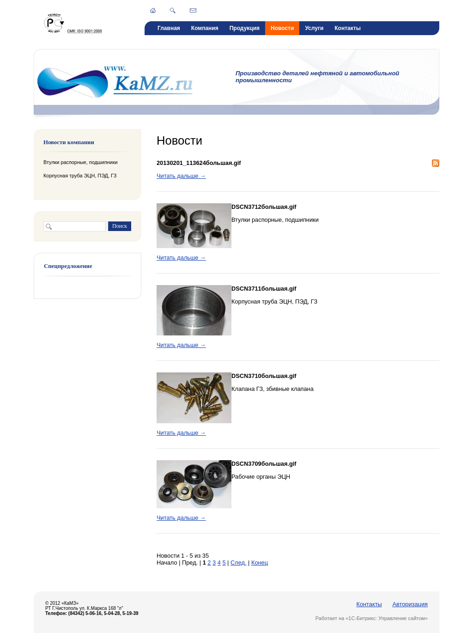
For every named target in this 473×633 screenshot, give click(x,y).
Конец (259, 562)
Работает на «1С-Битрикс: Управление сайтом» (371, 618)
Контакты (347, 28)
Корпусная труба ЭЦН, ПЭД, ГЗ (79, 175)
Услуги (314, 28)
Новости (282, 28)
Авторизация (410, 604)
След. (238, 562)
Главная (169, 28)
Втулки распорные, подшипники (80, 162)
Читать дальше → (181, 175)
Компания (204, 28)
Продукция (245, 28)
